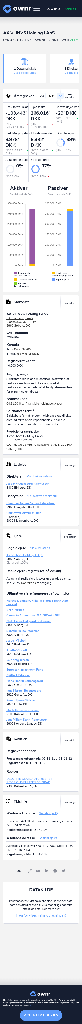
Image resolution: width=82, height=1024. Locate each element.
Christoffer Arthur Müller (23, 513)
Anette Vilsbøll (16, 650)
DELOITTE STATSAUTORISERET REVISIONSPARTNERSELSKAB (29, 780)
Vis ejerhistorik (40, 548)
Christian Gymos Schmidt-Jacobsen (30, 503)
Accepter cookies (41, 1015)
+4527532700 (21, 349)
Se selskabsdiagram (25, 73)
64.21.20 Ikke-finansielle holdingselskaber (34, 403)
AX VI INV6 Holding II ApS (24, 555)
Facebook (55, 871)
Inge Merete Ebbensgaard (23, 691)
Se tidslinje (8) (48, 813)
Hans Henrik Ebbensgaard (24, 681)
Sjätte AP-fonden (18, 675)
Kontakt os (28, 583)
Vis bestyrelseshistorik (42, 496)
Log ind (53, 9)
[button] (36, 9)
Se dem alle (71, 73)
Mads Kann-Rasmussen (22, 710)
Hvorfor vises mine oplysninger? (41, 915)
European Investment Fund (24, 670)
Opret (71, 9)
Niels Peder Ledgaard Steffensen (28, 621)
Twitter (63, 871)
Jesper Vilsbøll (16, 641)
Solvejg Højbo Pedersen (22, 631)
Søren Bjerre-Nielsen (20, 700)
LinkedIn (46, 871)
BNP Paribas (15, 610)
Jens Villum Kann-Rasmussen (26, 720)
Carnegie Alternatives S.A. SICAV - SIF (33, 615)
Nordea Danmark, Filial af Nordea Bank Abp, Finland (37, 602)
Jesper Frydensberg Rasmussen (27, 484)
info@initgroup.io (27, 354)
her (31, 1005)
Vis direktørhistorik (39, 476)
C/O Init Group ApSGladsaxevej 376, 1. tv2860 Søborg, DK (21, 322)
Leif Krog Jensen (17, 660)
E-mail (38, 871)
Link (30, 871)
